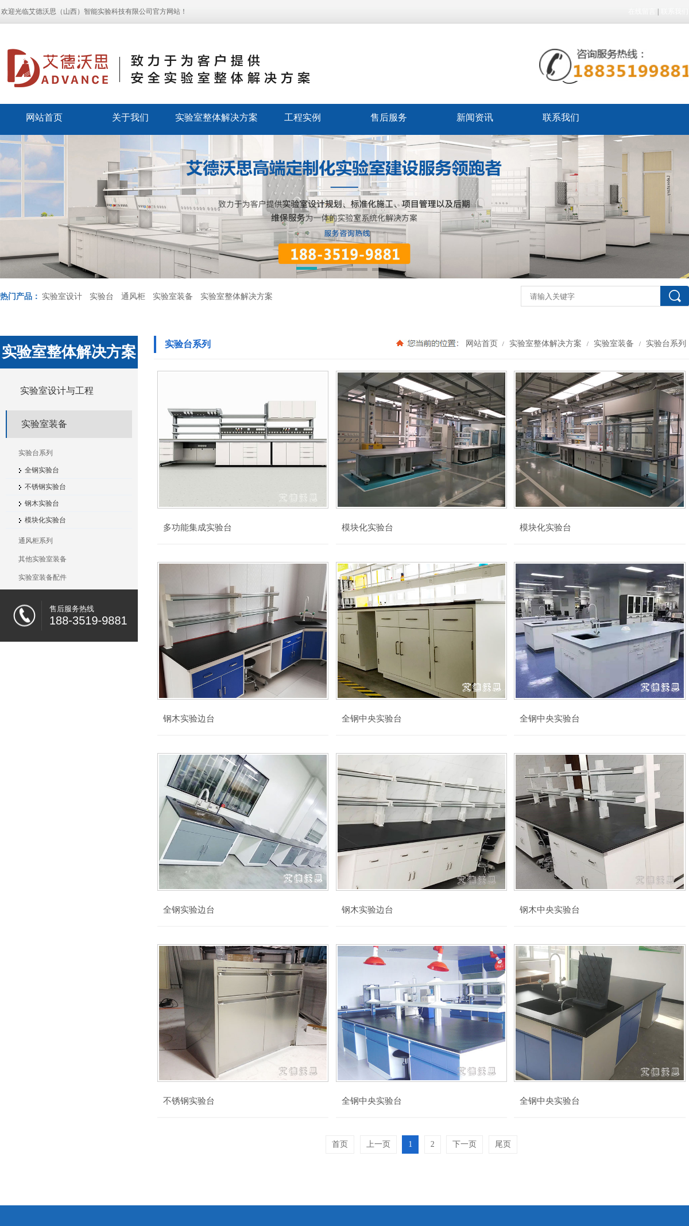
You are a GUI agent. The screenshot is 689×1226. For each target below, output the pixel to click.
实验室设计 (62, 296)
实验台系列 (665, 343)
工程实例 (302, 117)
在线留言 (642, 11)
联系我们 (674, 11)
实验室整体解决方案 (216, 117)
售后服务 (388, 117)
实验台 (102, 296)
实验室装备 (173, 296)
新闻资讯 (474, 117)
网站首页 (44, 117)
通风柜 (133, 296)
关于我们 (130, 117)
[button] (306, 270)
